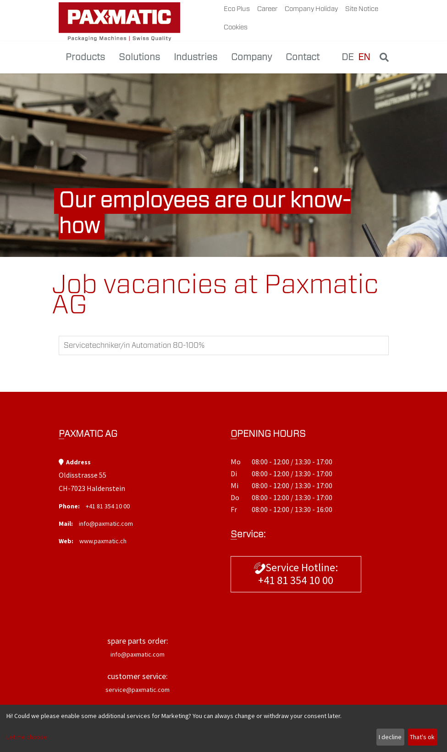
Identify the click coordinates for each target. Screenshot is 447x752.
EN (364, 57)
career (267, 9)
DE (347, 57)
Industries (195, 57)
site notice (361, 9)
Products (85, 57)
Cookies (236, 27)
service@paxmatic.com (137, 689)
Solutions (139, 57)
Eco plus (237, 9)
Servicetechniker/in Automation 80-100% (134, 345)
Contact (303, 57)
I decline (390, 737)
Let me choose (26, 737)
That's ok (422, 737)
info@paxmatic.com (106, 523)
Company (251, 57)
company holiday (311, 9)
